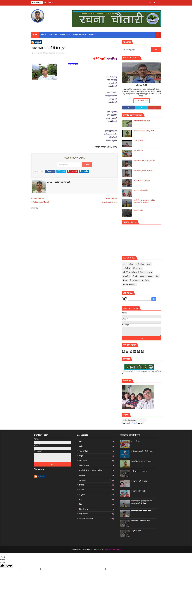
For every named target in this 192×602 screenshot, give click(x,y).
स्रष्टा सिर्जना (53, 35)
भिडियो (135, 276)
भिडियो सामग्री (65, 35)
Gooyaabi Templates (113, 549)
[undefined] (9, 566)
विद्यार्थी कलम (134, 280)
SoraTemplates (86, 549)
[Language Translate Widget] (134, 420)
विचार (125, 280)
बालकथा (149, 272)
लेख (157, 276)
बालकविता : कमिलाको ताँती (140, 521)
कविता (131, 264)
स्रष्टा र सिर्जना (48, 3)
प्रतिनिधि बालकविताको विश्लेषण (133, 272)
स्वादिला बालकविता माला (142, 121)
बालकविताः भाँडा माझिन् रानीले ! (144, 161)
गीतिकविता (126, 268)
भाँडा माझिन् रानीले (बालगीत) (143, 170)
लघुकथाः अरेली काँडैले (141, 190)
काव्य (43, 35)
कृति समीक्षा (140, 264)
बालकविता (61, 53)
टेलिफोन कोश (137, 268)
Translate (138, 423)
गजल (148, 264)
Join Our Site (141, 100)
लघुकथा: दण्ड (138, 210)
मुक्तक (142, 276)
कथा (124, 264)
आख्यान (91, 35)
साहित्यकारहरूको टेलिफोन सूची (142, 451)
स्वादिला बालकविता (129, 284)
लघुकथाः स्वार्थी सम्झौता (139, 481)
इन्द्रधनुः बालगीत (139, 141)
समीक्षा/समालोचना (79, 35)
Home (35, 35)
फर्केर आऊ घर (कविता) (142, 180)
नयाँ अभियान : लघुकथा (139, 471)
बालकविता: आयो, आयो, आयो (144, 131)
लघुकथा (150, 276)
